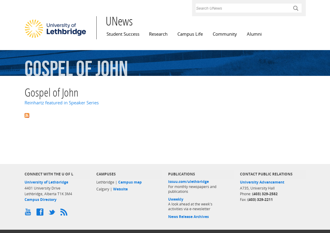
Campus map (130, 182)
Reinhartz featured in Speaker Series (62, 103)
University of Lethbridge (46, 182)
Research (158, 34)
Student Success (123, 34)
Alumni (254, 34)
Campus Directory (41, 199)
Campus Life (190, 34)
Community (225, 34)
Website (120, 189)
